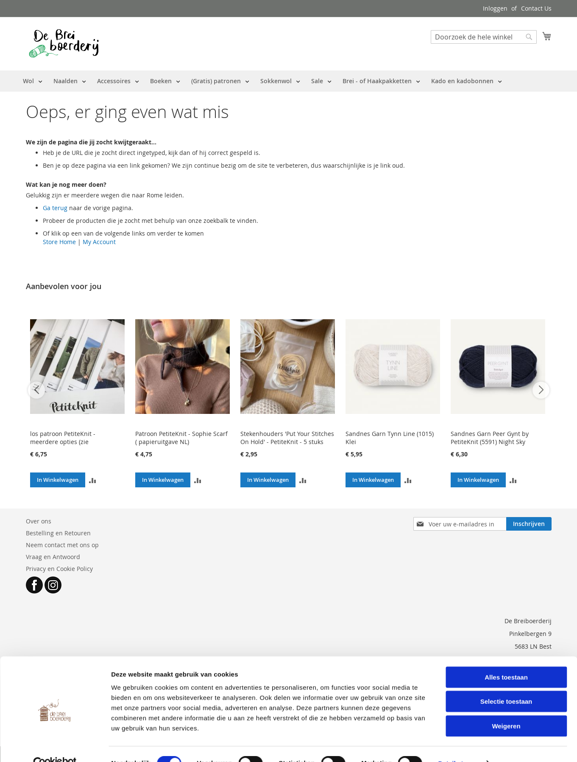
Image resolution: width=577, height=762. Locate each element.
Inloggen (495, 8)
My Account (99, 242)
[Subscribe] (529, 524)
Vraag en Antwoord (53, 557)
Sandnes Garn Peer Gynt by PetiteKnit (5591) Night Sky (490, 438)
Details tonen (458, 745)
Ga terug (55, 208)
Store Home (59, 242)
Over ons (38, 521)
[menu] (262, 81)
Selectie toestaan (506, 683)
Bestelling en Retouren (58, 533)
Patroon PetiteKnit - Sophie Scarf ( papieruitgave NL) (181, 438)
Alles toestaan (506, 659)
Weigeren (506, 707)
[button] (92, 479)
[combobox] (484, 37)
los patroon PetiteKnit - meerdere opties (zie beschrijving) (62, 442)
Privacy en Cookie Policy (59, 569)
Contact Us (536, 8)
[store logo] (64, 43)
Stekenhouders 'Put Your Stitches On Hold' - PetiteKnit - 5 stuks (287, 438)
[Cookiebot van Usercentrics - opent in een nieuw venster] (55, 745)
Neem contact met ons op (62, 545)
